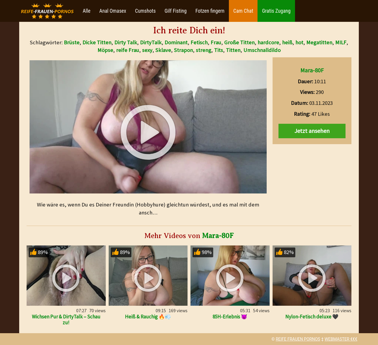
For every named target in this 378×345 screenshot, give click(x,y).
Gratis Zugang (276, 11)
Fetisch (199, 42)
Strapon (183, 50)
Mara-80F (312, 70)
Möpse (105, 50)
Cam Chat (243, 11)
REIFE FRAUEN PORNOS (298, 339)
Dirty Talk (125, 42)
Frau (216, 42)
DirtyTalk (151, 42)
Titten (233, 50)
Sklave (163, 50)
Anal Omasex (112, 11)
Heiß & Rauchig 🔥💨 (148, 316)
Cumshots (145, 11)
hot (299, 42)
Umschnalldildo (262, 50)
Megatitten (319, 42)
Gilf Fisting (175, 11)
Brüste (71, 42)
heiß (287, 42)
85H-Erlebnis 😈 (230, 316)
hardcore (268, 42)
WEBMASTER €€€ (341, 339)
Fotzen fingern (209, 11)
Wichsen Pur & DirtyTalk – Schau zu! (66, 319)
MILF (340, 42)
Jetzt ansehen (312, 130)
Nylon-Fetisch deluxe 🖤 (311, 316)
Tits (218, 50)
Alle (86, 11)
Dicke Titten (96, 42)
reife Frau (127, 50)
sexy (147, 50)
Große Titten (239, 42)
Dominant (176, 42)
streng (203, 50)
